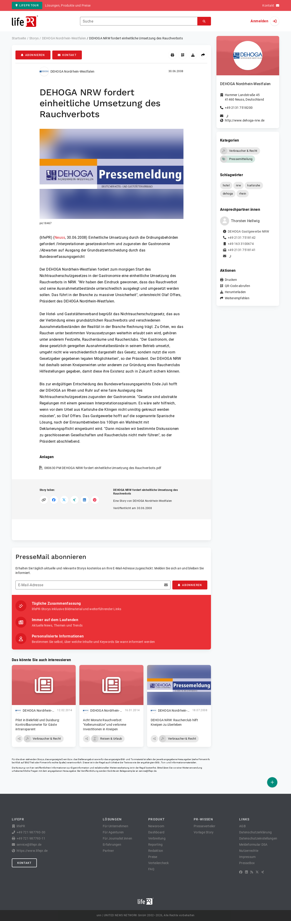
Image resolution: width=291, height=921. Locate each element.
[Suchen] (204, 21)
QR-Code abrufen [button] (237, 286)
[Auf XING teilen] (74, 500)
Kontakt (67, 55)
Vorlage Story (203, 832)
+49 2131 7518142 (242, 237)
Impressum (247, 857)
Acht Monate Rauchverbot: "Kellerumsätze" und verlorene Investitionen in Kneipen (104, 724)
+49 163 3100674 (241, 244)
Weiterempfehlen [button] (237, 298)
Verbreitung (157, 838)
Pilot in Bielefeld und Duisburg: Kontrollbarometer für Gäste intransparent (37, 724)
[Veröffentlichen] (272, 782)
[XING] (262, 872)
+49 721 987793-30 (31, 832)
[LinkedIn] (246, 872)
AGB (242, 826)
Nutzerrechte (248, 850)
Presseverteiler (204, 826)
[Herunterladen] (193, 55)
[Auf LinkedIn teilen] (84, 500)
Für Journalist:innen (117, 838)
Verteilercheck (158, 863)
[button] (111, 177)
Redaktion (155, 850)
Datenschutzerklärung (255, 832)
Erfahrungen (112, 844)
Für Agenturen (113, 832)
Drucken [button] (231, 280)
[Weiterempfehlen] (203, 55)
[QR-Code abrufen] (182, 55)
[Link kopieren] (44, 500)
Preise (152, 857)
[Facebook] (240, 872)
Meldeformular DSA (253, 844)
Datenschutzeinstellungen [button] (258, 838)
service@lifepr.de (148, 771)
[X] (257, 872)
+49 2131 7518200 (239, 107)
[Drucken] (172, 55)
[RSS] (251, 872)
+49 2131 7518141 (242, 250)
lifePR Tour (27, 5)
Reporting (155, 844)
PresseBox (247, 863)
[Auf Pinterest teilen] (95, 500)
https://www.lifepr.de (32, 850)
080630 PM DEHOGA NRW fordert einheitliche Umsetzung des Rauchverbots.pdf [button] (102, 468)
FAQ (151, 869)
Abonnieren (33, 55)
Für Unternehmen (115, 826)
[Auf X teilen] (64, 500)
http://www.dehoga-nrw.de (244, 120)
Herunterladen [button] (235, 292)
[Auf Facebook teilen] (54, 500)
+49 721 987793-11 (31, 838)
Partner (108, 850)
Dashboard (156, 832)
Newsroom (156, 826)
